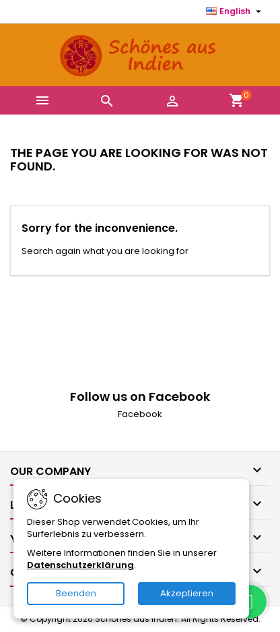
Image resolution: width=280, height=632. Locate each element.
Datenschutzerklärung (80, 565)
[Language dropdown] (235, 11)
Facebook (140, 414)
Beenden (76, 593)
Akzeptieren (186, 593)
